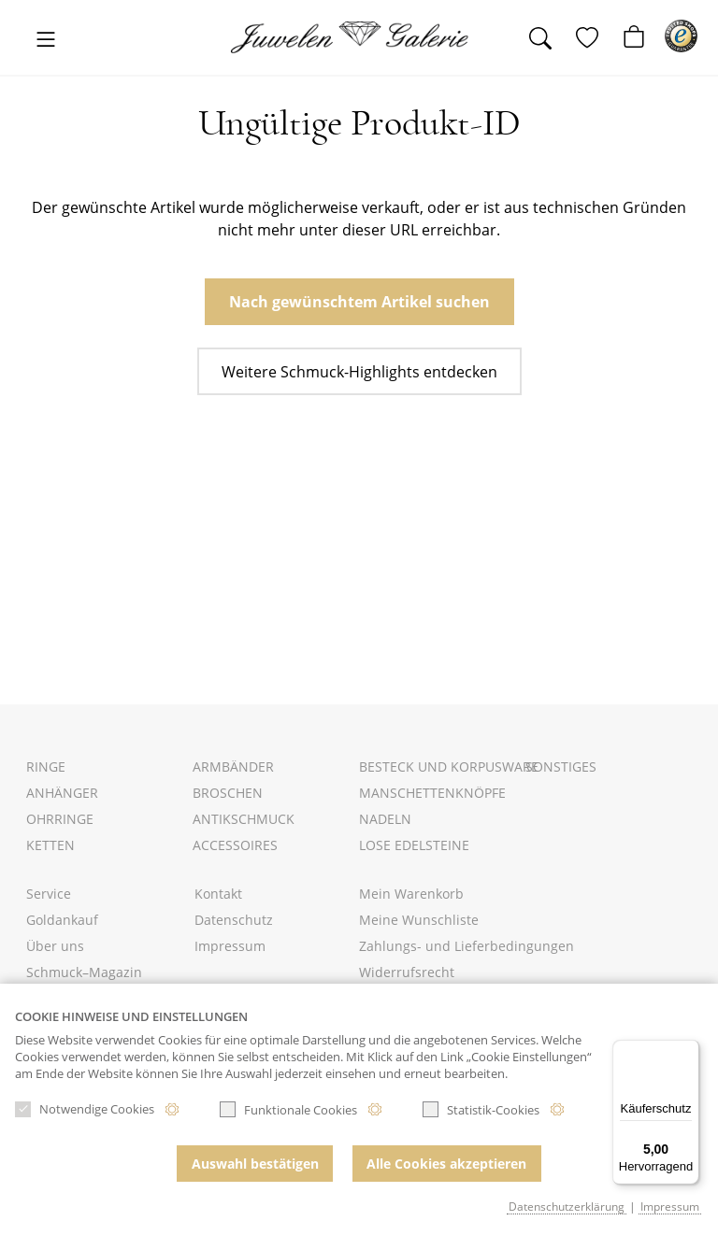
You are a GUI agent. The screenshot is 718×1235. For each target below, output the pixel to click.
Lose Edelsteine (414, 845)
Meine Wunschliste (419, 920)
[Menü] (688, 1051)
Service (48, 893)
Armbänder (233, 766)
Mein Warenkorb (411, 893)
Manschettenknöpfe (432, 793)
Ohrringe (59, 819)
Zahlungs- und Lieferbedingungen (466, 946)
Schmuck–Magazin (84, 972)
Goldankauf (62, 920)
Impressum (230, 946)
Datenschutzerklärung (567, 1206)
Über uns (55, 946)
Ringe (45, 766)
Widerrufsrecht (406, 972)
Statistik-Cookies (481, 1113)
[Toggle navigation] (46, 40)
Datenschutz (233, 920)
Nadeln (385, 819)
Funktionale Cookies (288, 1113)
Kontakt (218, 893)
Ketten (50, 845)
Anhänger (62, 793)
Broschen (228, 793)
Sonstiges (560, 766)
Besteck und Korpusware (448, 766)
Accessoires (235, 845)
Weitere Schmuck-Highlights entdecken (359, 372)
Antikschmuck (243, 819)
